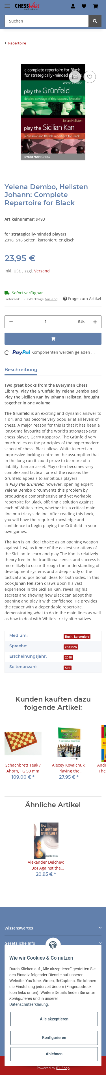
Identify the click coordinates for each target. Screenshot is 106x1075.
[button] (73, 6)
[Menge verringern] (11, 322)
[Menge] (45, 322)
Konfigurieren (54, 1037)
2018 (68, 657)
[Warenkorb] (95, 6)
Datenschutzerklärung (28, 1004)
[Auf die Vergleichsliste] (75, 77)
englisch (71, 647)
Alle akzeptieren (54, 1019)
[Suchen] (47, 21)
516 (67, 668)
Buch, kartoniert (77, 637)
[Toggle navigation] (7, 3)
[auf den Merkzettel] (89, 77)
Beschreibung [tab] (21, 369)
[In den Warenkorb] (9, 61)
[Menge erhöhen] (95, 322)
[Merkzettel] (84, 6)
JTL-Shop (63, 1067)
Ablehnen (54, 1054)
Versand (42, 271)
